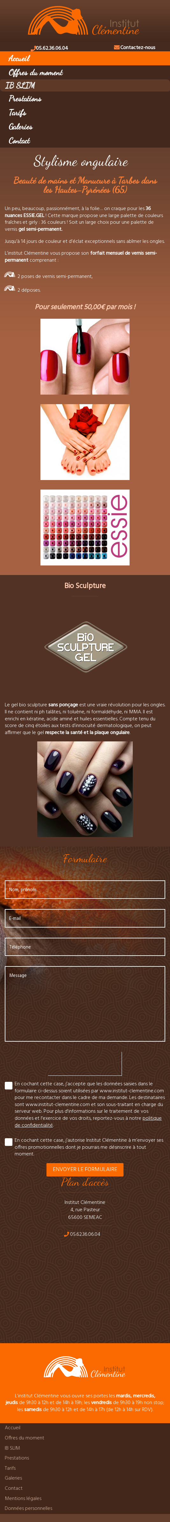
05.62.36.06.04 (52, 48)
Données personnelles (28, 1508)
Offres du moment (35, 72)
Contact (19, 140)
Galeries (20, 126)
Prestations (25, 98)
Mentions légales (23, 1499)
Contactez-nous (137, 48)
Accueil (19, 58)
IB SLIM (20, 85)
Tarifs (17, 112)
